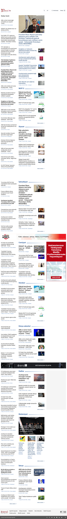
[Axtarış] (44, 10)
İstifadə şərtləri (12, 513)
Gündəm (22, 283)
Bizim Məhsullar (38, 511)
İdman (21, 466)
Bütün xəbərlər (40, 123)
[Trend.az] (6, 10)
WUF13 (21, 88)
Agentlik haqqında (13, 511)
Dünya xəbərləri (25, 326)
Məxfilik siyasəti (21, 513)
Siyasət (21, 127)
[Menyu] (63, 10)
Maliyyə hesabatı (23, 511)
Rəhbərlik (31, 511)
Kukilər (28, 513)
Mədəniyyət (23, 414)
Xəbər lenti (5, 16)
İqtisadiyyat (23, 182)
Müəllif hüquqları (47, 511)
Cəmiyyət (22, 243)
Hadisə (21, 371)
